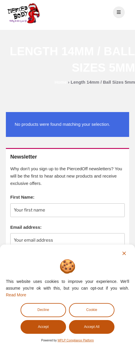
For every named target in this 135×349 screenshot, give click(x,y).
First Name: (22, 197)
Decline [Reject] (43, 310)
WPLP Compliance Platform (76, 340)
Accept (43, 327)
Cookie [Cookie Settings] (91, 310)
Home (61, 82)
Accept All (91, 327)
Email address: (26, 227)
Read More (16, 295)
